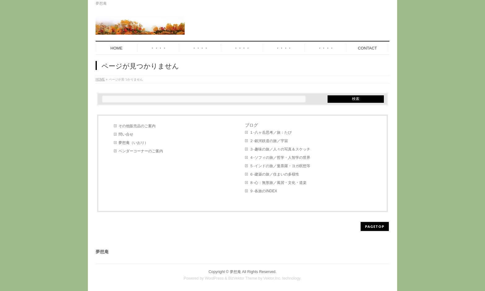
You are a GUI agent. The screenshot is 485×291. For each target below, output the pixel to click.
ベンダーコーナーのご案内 (140, 151)
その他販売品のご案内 (137, 126)
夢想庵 (235, 272)
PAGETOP (374, 226)
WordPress (214, 278)
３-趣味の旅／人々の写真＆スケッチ (280, 149)
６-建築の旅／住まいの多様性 (274, 174)
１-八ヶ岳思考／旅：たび (271, 132)
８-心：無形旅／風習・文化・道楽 (278, 182)
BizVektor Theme (242, 278)
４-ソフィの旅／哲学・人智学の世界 (280, 157)
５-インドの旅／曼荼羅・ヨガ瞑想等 (280, 166)
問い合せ (125, 134)
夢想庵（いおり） (133, 143)
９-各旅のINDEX (263, 191)
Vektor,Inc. (272, 278)
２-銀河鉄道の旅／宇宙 (269, 141)
